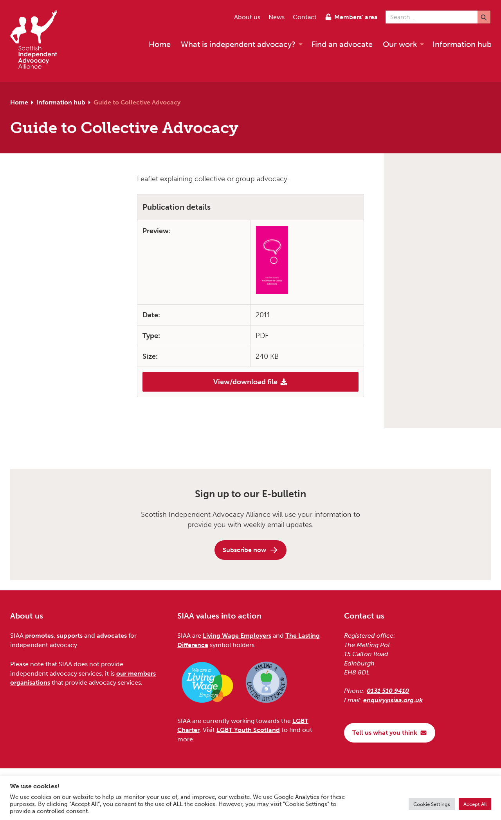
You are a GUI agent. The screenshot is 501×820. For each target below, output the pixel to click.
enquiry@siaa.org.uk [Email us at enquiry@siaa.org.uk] (393, 700)
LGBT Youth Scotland (248, 730)
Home (19, 102)
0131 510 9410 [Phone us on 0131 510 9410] (388, 690)
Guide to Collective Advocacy (137, 102)
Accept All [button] (475, 804)
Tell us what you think (389, 732)
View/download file (250, 382)
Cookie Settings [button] (431, 804)
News (277, 17)
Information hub (60, 102)
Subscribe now (250, 550)
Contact (305, 17)
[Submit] (484, 17)
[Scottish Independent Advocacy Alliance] (37, 41)
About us (247, 17)
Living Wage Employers (237, 635)
